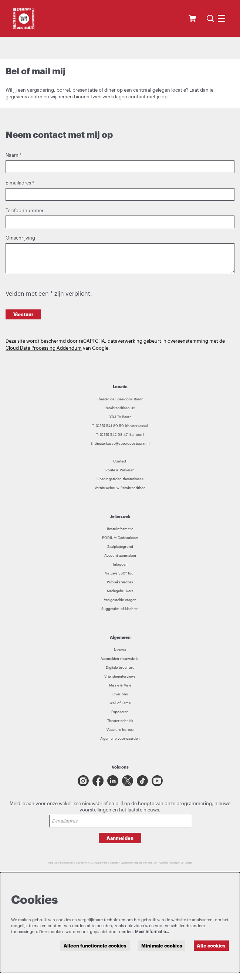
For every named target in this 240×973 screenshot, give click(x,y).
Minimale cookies (161, 945)
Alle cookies (211, 945)
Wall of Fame (120, 703)
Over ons (120, 694)
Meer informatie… (152, 932)
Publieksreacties (120, 582)
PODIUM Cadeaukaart (120, 538)
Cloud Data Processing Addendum (44, 348)
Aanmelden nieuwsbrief (120, 659)
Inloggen (120, 564)
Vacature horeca (120, 730)
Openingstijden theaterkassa (120, 479)
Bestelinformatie (120, 529)
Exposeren (120, 712)
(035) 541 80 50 (110, 426)
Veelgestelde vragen (120, 600)
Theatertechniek (120, 721)
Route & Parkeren (120, 470)
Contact (120, 461)
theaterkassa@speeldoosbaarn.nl (122, 443)
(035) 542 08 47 (114, 435)
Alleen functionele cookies (95, 945)
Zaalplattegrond (120, 547)
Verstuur (23, 314)
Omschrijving (20, 238)
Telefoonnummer (25, 210)
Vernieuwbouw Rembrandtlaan (120, 488)
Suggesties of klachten (120, 609)
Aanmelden (120, 838)
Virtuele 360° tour (120, 573)
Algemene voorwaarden (120, 738)
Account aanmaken (120, 555)
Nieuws (120, 650)
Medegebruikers (120, 591)
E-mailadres (20, 183)
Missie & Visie (120, 685)
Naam (13, 155)
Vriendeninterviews (120, 676)
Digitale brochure (120, 667)
